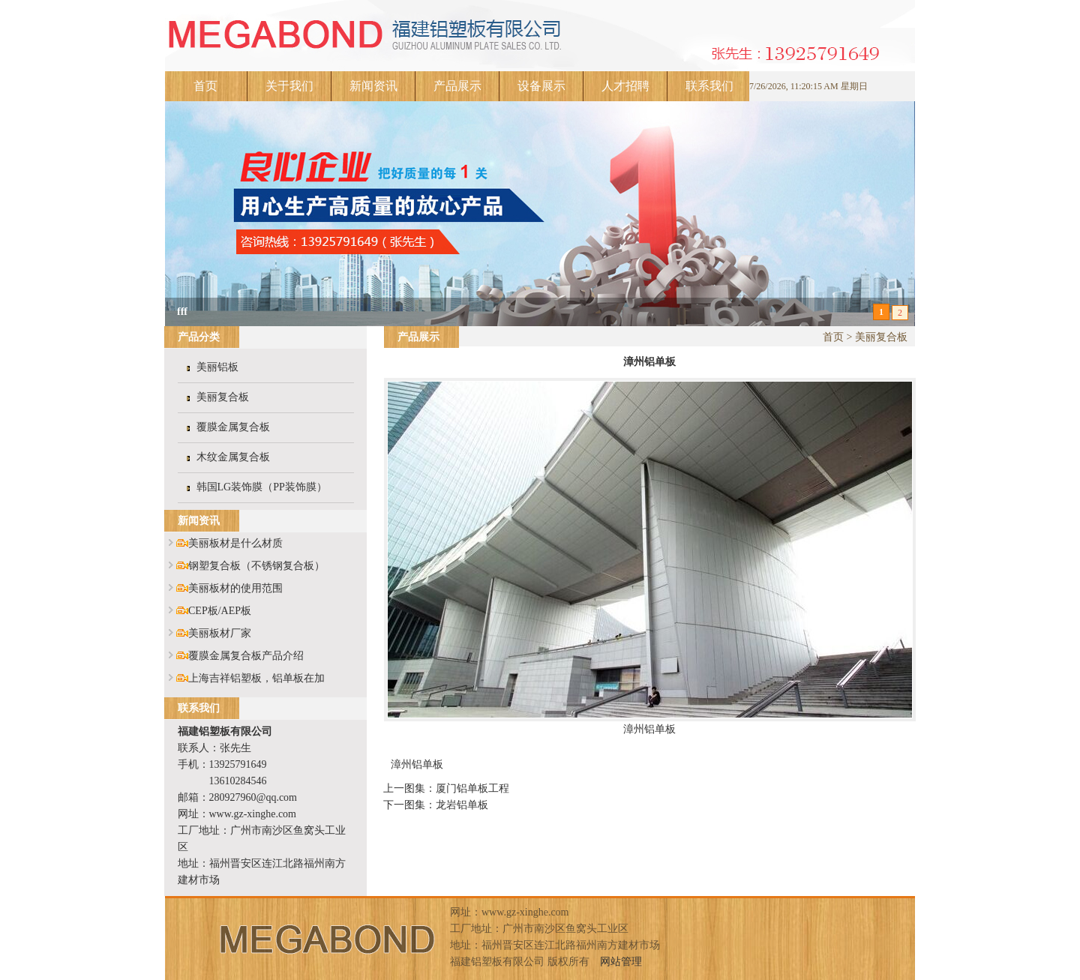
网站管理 (621, 961)
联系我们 (710, 85)
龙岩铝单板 (462, 805)
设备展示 (542, 85)
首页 (206, 85)
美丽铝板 (217, 367)
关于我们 (290, 85)
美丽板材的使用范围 (235, 588)
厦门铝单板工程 (472, 788)
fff (182, 311)
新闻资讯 (374, 85)
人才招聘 (626, 85)
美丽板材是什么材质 (235, 543)
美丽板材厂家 (219, 633)
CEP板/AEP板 (219, 610)
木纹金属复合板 (233, 457)
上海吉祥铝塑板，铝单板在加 (256, 678)
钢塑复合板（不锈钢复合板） (256, 565)
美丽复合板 (222, 397)
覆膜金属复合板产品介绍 (246, 655)
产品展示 (458, 85)
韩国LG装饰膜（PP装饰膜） (261, 487)
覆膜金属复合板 (233, 427)
